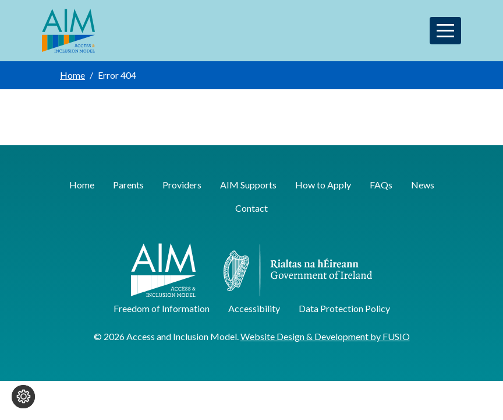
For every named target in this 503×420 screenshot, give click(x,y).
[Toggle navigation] (445, 30)
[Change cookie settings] (23, 396)
